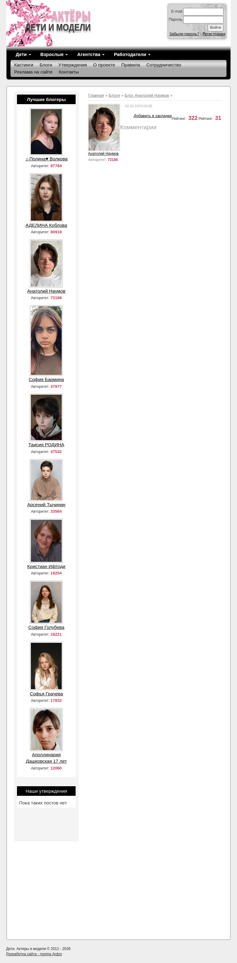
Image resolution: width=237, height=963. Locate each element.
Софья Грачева (46, 693)
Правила (130, 64)
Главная (96, 95)
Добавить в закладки (153, 115)
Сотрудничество (163, 64)
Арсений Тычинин (46, 504)
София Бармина (46, 379)
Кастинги (23, 64)
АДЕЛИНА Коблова (46, 225)
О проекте (104, 64)
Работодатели (132, 54)
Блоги (46, 64)
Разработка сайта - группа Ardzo (34, 954)
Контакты (69, 71)
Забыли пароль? (184, 34)
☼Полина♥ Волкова (46, 158)
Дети (23, 54)
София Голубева (46, 627)
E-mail (176, 11)
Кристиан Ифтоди (46, 566)
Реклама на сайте (33, 71)
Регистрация (213, 34)
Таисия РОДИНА (46, 444)
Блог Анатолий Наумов (146, 95)
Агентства (91, 54)
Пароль (175, 19)
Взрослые (54, 54)
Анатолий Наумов (103, 153)
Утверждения (72, 64)
